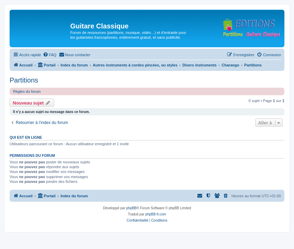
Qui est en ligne (26, 137)
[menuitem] (50, 55)
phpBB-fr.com (155, 214)
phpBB (131, 208)
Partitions (24, 80)
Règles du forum (27, 91)
